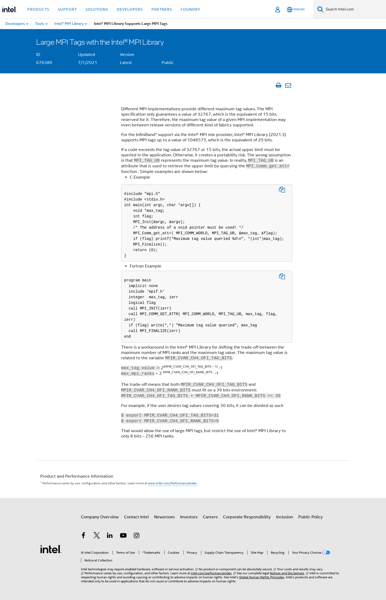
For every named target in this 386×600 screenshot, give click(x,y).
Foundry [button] (191, 9)
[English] (295, 9)
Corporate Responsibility (247, 517)
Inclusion (284, 517)
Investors (189, 517)
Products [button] (38, 9)
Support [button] (67, 9)
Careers (210, 517)
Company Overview (100, 517)
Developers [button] (130, 9)
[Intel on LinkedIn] (109, 536)
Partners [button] (161, 9)
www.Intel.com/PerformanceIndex (172, 483)
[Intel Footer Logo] (51, 549)
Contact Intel (136, 517)
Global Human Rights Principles (261, 577)
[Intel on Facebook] (83, 536)
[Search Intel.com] (355, 9)
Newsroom (164, 517)
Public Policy (310, 517)
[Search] (320, 9)
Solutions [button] (97, 9)
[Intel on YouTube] (123, 536)
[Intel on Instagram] (136, 536)
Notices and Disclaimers (287, 573)
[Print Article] (278, 85)
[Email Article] (288, 85)
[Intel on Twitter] (96, 536)
